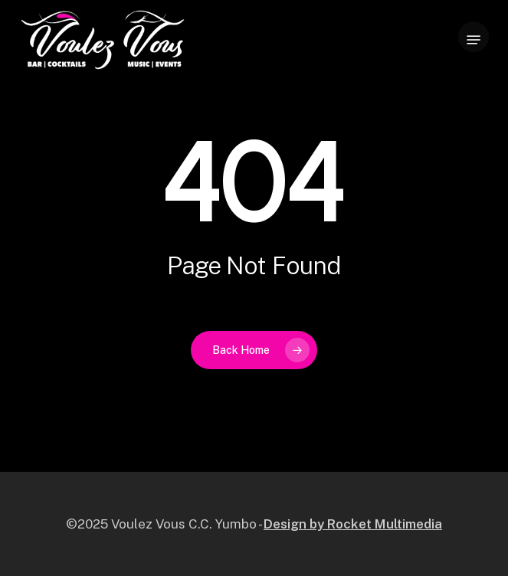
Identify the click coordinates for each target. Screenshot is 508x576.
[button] (473, 39)
